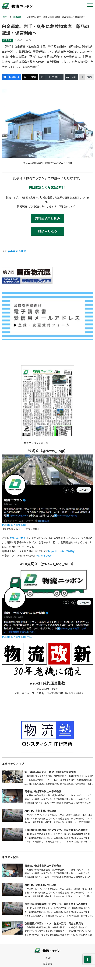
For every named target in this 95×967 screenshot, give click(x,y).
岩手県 (11, 251)
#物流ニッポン (18, 538)
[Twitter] (30, 77)
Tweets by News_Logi (14, 524)
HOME (48, 958)
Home (5, 17)
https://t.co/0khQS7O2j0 (61, 551)
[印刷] (71, 77)
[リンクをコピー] (51, 77)
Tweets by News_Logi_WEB (17, 636)
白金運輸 (21, 251)
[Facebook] (11, 77)
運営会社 (47, 963)
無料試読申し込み (47, 218)
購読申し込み (47, 231)
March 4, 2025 (44, 555)
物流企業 (17, 17)
